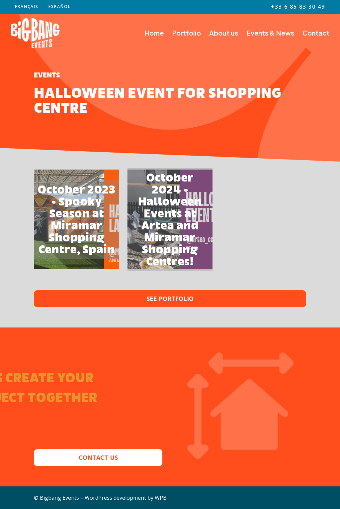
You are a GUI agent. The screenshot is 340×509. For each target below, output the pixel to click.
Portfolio (186, 34)
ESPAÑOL (59, 6)
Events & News (270, 34)
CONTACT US (98, 457)
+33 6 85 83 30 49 (298, 7)
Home (154, 34)
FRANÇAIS (27, 6)
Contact (315, 34)
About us (223, 34)
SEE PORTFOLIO (170, 299)
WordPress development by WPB (126, 497)
